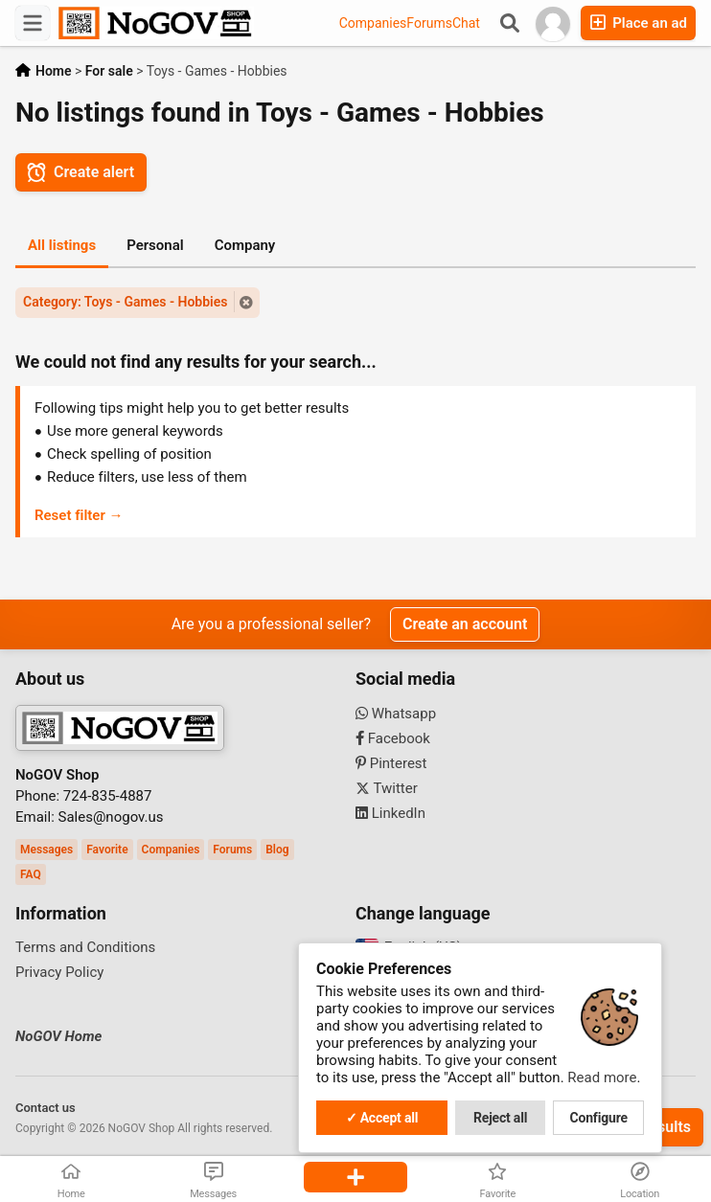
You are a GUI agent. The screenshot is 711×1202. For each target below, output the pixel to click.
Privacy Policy (59, 972)
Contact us (45, 1107)
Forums (429, 23)
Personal (155, 245)
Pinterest (391, 763)
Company (245, 245)
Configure (599, 1117)
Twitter (387, 788)
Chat (466, 23)
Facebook (393, 738)
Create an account (464, 624)
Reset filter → (79, 515)
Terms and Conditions (85, 947)
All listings (62, 245)
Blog (276, 849)
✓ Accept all (382, 1117)
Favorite (106, 849)
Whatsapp (396, 713)
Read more (601, 1077)
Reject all (500, 1117)
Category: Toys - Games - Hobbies (125, 301)
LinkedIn (390, 813)
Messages (46, 849)
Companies (373, 23)
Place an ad (638, 22)
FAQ (30, 874)
